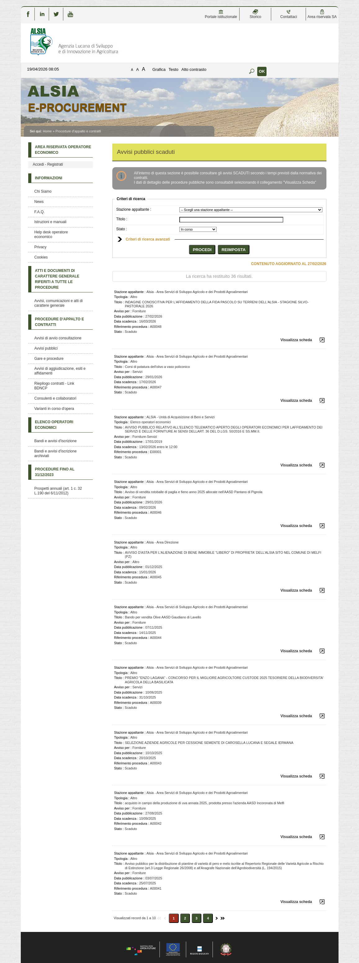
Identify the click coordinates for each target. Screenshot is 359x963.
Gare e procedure (49, 358)
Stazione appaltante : (133, 209)
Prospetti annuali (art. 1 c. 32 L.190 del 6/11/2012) (58, 490)
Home (47, 131)
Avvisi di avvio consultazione (58, 338)
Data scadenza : (126, 321)
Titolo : (122, 219)
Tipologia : (121, 297)
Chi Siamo (43, 191)
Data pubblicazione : (129, 316)
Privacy (40, 247)
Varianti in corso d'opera (54, 408)
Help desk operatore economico (51, 234)
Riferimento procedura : (131, 326)
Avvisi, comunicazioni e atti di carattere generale (58, 303)
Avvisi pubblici (46, 348)
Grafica (159, 69)
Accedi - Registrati (48, 164)
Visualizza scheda (296, 340)
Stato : (121, 229)
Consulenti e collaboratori (55, 398)
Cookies (41, 257)
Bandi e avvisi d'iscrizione (55, 441)
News (39, 201)
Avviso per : (123, 311)
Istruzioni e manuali (50, 222)
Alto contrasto (193, 69)
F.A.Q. (39, 212)
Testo (173, 69)
